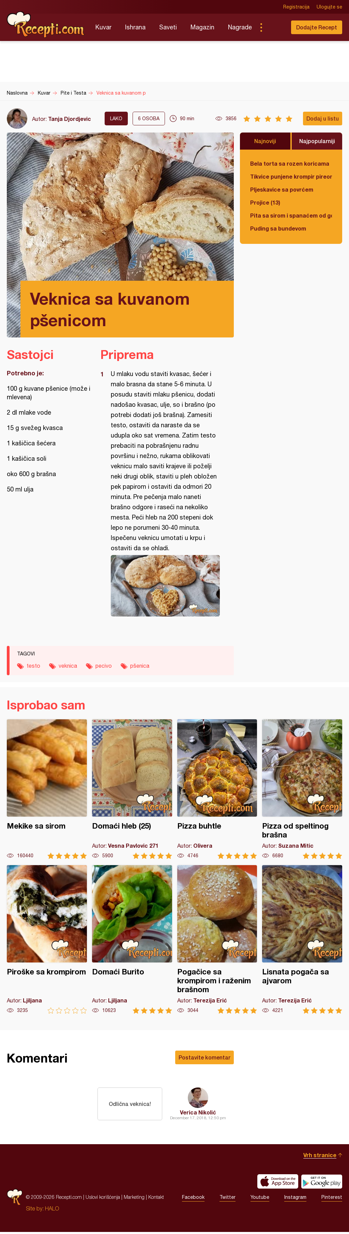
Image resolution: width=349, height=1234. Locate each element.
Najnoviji (265, 141)
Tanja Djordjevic (69, 118)
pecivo (103, 666)
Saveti (168, 27)
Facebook (193, 1199)
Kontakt (156, 1199)
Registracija (296, 7)
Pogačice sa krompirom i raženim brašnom (217, 939)
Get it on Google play (321, 1183)
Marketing (134, 1199)
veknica (68, 666)
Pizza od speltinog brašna (302, 789)
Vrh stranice (319, 1157)
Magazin (202, 27)
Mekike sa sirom (47, 789)
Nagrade (240, 27)
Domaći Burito (132, 939)
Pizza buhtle (217, 789)
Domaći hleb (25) (132, 789)
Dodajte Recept (316, 27)
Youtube (260, 1199)
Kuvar (103, 27)
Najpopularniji (317, 141)
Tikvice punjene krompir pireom (291, 176)
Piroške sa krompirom (47, 939)
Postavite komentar (204, 1057)
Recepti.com (46, 24)
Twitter (227, 1199)
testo (33, 666)
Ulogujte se (329, 7)
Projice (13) (265, 202)
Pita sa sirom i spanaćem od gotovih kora (291, 215)
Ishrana (135, 27)
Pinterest (331, 1199)
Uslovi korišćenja (103, 1199)
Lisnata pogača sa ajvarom (302, 939)
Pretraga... (274, 27)
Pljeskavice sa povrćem (281, 189)
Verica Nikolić (198, 1112)
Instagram (295, 1199)
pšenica (139, 666)
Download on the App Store (277, 1183)
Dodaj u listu (322, 118)
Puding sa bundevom (278, 228)
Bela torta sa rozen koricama (289, 163)
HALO (52, 1210)
